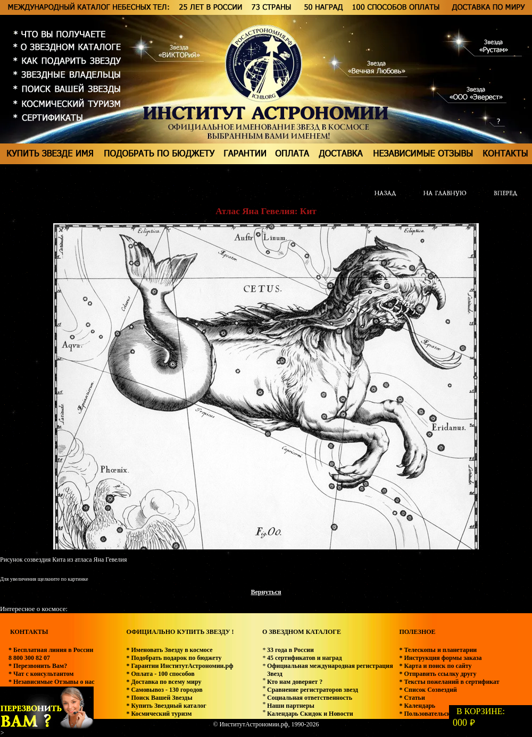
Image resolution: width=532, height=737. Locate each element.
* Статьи (412, 697)
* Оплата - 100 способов (160, 673)
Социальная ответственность (309, 697)
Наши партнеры (290, 705)
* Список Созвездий (428, 689)
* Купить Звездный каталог (166, 705)
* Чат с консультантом (41, 673)
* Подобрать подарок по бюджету (173, 658)
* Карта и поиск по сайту (435, 666)
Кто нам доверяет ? (294, 681)
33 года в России (290, 650)
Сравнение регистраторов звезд (312, 689)
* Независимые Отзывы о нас (52, 681)
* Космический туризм (159, 713)
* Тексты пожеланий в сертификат (449, 681)
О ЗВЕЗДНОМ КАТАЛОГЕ (301, 632)
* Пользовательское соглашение (445, 713)
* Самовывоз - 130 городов (164, 689)
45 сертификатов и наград (304, 658)
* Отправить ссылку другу (437, 673)
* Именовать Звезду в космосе (169, 650)
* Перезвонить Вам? (38, 666)
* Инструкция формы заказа (440, 658)
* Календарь (417, 705)
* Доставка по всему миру (163, 681)
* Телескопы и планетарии (438, 650)
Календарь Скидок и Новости (310, 713)
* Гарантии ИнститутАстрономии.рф (179, 666)
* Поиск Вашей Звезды (159, 697)
